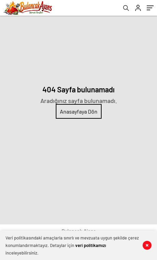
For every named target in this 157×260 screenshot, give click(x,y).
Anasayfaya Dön (78, 111)
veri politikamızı (90, 245)
